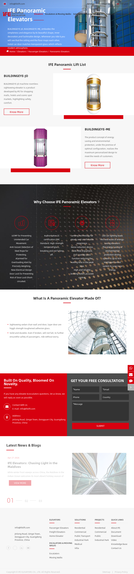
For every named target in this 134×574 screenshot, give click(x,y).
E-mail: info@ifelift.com (23, 408)
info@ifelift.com (14, 4)
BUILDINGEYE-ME (97, 129)
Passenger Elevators (38, 51)
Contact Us (105, 3)
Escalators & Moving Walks (58, 16)
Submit (100, 426)
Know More (16, 112)
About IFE (99, 16)
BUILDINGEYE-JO (16, 75)
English (123, 4)
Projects (88, 16)
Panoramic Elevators (60, 51)
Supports (110, 16)
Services (91, 3)
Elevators (38, 16)
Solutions (77, 16)
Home (12, 51)
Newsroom (121, 16)
